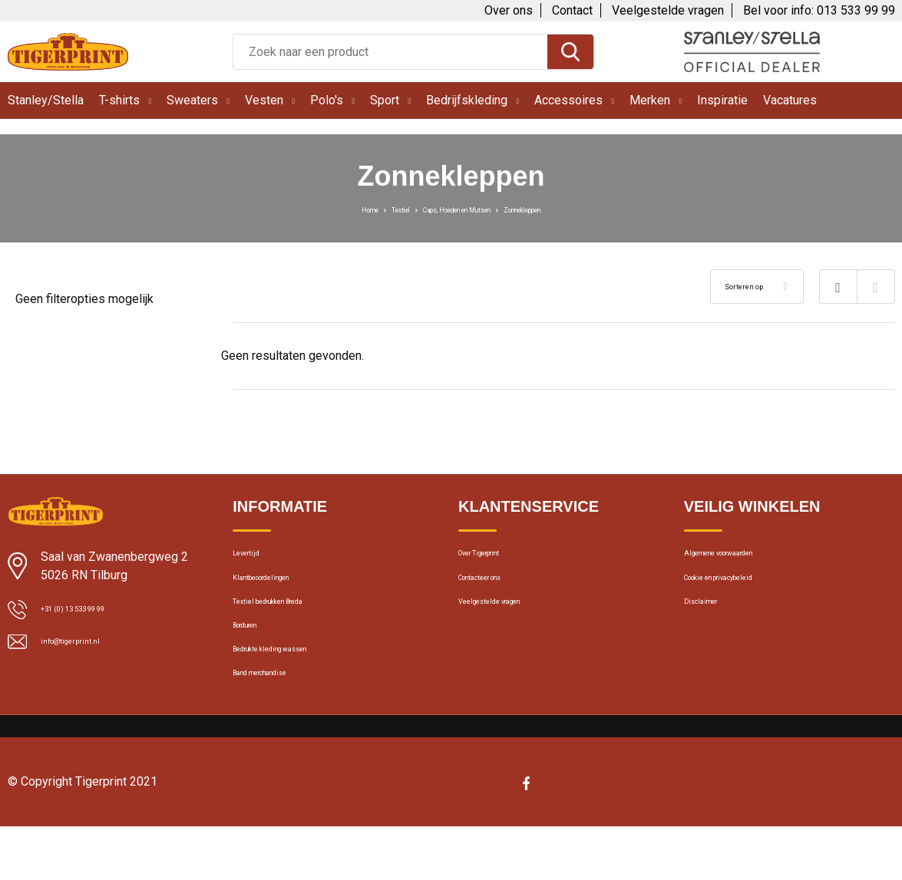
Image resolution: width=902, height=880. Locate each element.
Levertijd (254, 558)
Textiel (360, 209)
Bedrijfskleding (466, 100)
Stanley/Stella (46, 100)
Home (314, 209)
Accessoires (568, 100)
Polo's (326, 100)
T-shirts (119, 100)
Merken (649, 100)
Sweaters (192, 100)
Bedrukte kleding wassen (295, 690)
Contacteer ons (497, 591)
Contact (572, 10)
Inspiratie (722, 100)
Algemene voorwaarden (744, 558)
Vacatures (790, 100)
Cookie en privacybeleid (743, 591)
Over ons (508, 10)
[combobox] (390, 52)
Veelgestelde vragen (668, 10)
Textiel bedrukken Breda (292, 624)
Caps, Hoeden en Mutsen (454, 209)
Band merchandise (279, 723)
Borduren (256, 657)
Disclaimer (710, 624)
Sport (384, 100)
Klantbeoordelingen (281, 591)
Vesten (264, 100)
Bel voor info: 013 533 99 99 (819, 10)
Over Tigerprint (495, 558)
